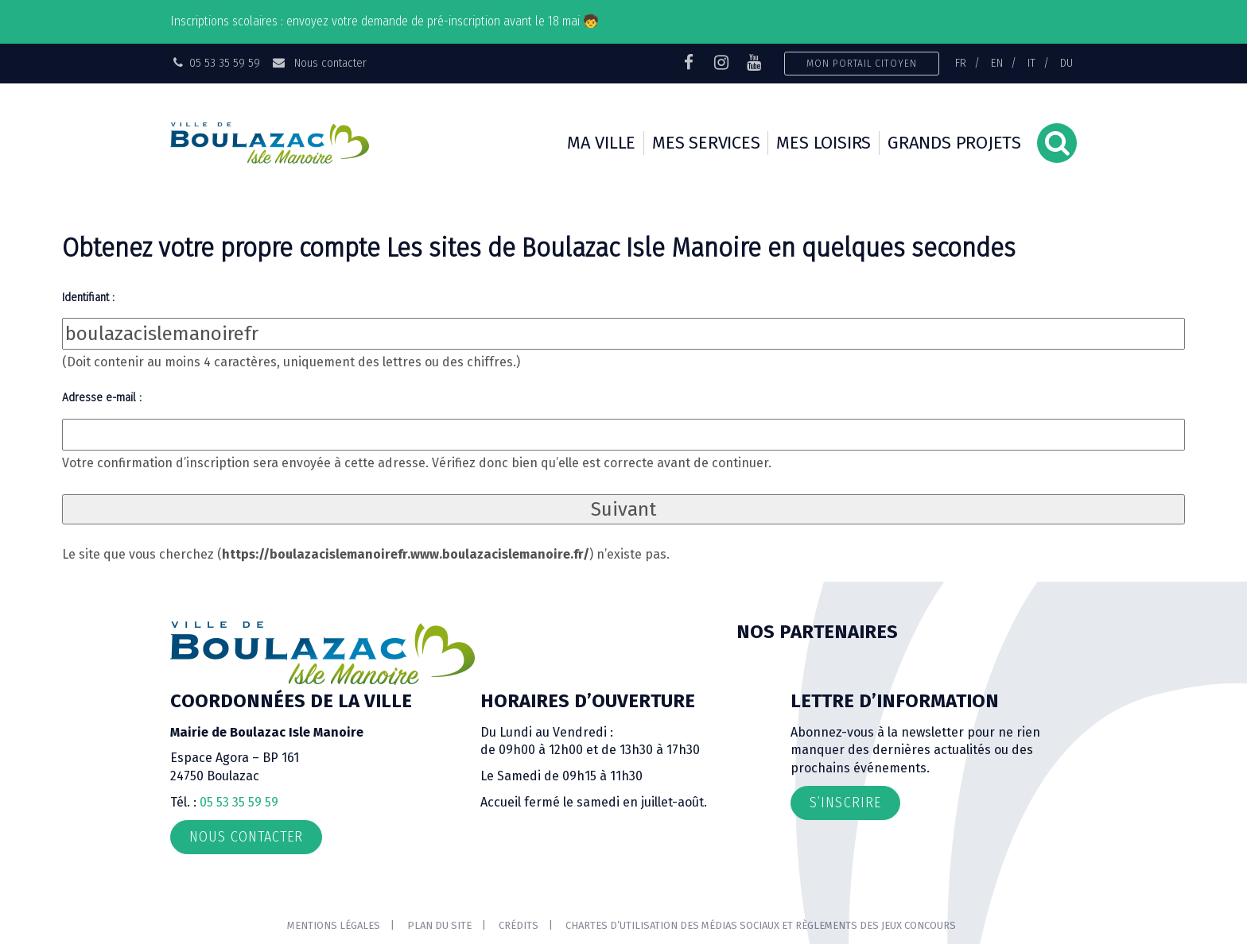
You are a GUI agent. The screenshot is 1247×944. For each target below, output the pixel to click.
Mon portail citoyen (861, 63)
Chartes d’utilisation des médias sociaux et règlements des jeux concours (760, 925)
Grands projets (954, 142)
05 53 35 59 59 (239, 802)
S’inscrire (845, 802)
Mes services (705, 142)
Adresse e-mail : (102, 397)
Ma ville (601, 142)
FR (960, 63)
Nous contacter (318, 63)
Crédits (518, 925)
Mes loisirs (823, 142)
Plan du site (439, 925)
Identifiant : (88, 297)
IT (1031, 63)
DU (1066, 63)
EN (997, 63)
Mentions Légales (333, 925)
